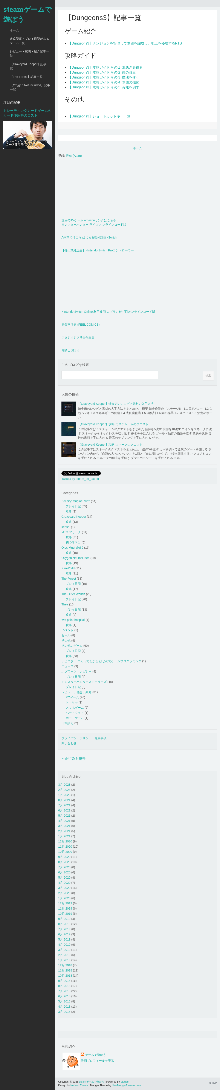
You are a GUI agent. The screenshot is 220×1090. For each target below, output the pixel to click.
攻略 (69, 511)
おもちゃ (72, 702)
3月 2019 (64, 949)
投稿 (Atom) (74, 155)
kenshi (65, 527)
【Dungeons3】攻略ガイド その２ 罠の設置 (102, 72)
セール (65, 635)
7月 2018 (64, 991)
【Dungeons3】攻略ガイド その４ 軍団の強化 (103, 82)
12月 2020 (65, 841)
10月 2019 (65, 913)
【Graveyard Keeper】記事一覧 (29, 66)
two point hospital (73, 620)
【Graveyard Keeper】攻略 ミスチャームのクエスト (113, 424)
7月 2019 (64, 929)
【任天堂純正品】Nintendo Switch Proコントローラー (97, 250)
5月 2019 (64, 939)
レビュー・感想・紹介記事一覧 (29, 53)
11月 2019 (65, 908)
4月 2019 (64, 944)
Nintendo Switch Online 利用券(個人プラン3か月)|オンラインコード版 (108, 311)
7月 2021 (64, 805)
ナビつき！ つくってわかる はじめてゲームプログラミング (101, 661)
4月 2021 (64, 820)
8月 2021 (64, 800)
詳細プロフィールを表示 (97, 1060)
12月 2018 (65, 965)
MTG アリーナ (71, 532)
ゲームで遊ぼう (95, 1054)
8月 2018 (64, 986)
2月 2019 (64, 955)
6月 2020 (64, 872)
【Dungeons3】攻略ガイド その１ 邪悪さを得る (105, 67)
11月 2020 (65, 846)
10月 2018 (65, 975)
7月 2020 (64, 867)
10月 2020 (65, 851)
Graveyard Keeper (73, 516)
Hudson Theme (79, 1085)
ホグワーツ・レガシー (76, 671)
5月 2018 (64, 1001)
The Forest (68, 578)
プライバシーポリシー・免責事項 (84, 738)
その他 (65, 640)
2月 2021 (64, 831)
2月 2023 (64, 789)
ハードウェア (75, 712)
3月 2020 (64, 888)
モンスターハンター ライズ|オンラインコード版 (93, 224)
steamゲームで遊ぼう (27, 14)
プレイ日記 (73, 506)
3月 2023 (64, 784)
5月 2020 (64, 877)
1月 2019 (64, 960)
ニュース (67, 666)
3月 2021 (64, 826)
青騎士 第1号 (70, 350)
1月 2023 (64, 795)
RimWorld (68, 568)
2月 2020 (64, 893)
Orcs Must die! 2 (72, 547)
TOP (213, 1082)
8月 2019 (64, 924)
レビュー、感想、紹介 (76, 692)
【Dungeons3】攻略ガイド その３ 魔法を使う (103, 77)
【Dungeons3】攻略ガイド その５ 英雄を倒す (103, 87)
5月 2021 (64, 815)
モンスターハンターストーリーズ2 (84, 682)
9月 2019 (64, 919)
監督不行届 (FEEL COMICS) (80, 324)
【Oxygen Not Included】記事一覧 (30, 87)
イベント (67, 630)
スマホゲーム (75, 707)
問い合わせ (68, 743)
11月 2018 (65, 970)
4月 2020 (64, 882)
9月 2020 (64, 857)
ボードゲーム (75, 718)
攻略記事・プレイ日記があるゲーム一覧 (29, 41)
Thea (64, 604)
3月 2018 (64, 1011)
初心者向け (73, 542)
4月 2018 (64, 1006)
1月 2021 (64, 836)
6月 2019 (64, 934)
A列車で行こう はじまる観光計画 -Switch (89, 237)
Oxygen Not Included (75, 558)
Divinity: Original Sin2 (75, 501)
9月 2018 (64, 980)
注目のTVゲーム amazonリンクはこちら (88, 220)
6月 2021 (64, 810)
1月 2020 (64, 898)
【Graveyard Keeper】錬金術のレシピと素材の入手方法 (116, 403)
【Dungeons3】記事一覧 (103, 18)
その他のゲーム (71, 645)
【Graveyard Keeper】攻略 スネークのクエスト (110, 444)
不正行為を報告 (73, 758)
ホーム (14, 30)
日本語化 (67, 723)
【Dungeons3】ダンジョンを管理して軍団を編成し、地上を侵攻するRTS (125, 43)
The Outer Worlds (73, 594)
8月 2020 (64, 862)
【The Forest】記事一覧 (26, 77)
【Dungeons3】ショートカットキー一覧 (99, 116)
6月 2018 (64, 996)
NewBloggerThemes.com (126, 1085)
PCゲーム (72, 697)
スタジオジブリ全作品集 (78, 337)
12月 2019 (65, 903)
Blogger (125, 1081)
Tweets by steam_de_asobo (80, 478)
